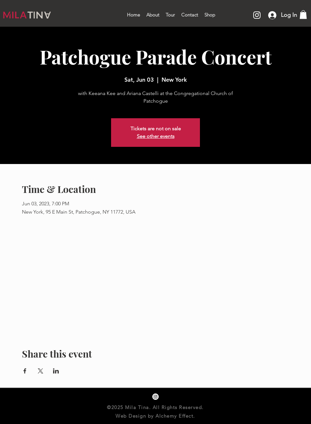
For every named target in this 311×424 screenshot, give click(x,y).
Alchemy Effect (174, 416)
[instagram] (155, 396)
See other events (156, 136)
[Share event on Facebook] (25, 370)
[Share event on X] (40, 370)
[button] (303, 14)
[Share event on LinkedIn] (56, 370)
